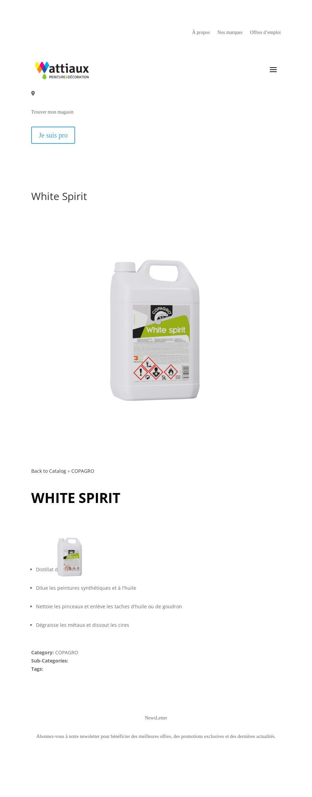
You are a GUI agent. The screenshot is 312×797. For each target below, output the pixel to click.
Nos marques (230, 32)
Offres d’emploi (265, 32)
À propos (201, 32)
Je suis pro (53, 135)
